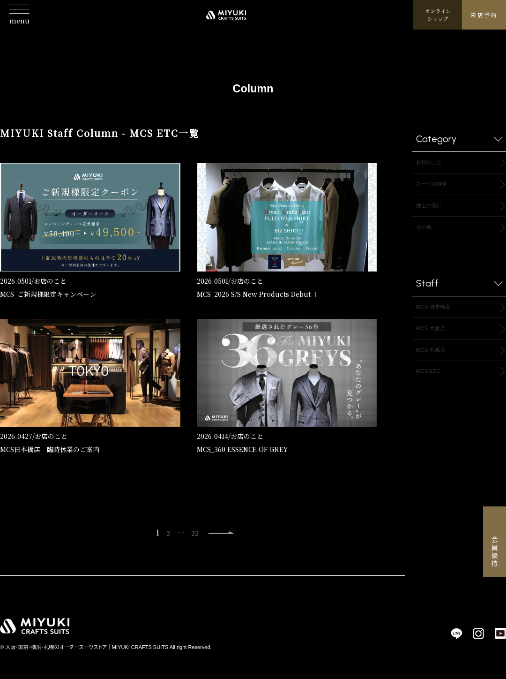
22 (193, 534)
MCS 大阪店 (435, 338)
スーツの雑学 (437, 186)
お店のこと (50, 281)
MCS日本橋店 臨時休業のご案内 (49, 449)
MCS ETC (432, 385)
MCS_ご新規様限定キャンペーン (48, 294)
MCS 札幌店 (435, 362)
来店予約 (483, 21)
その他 (426, 233)
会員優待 (495, 552)
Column (253, 84)
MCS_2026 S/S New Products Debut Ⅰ (258, 294)
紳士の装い (433, 210)
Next (223, 535)
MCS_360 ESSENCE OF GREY (242, 449)
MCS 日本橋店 (439, 315)
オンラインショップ (438, 21)
